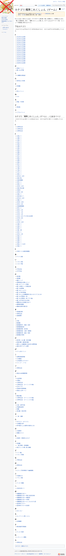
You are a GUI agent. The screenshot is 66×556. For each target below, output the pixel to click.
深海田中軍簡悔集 (21, 388)
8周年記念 (19, 465)
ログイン (55, 1)
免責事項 (41, 553)
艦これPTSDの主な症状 (23, 300)
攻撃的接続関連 (21, 356)
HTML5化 (19, 269)
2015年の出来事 (21, 41)
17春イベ (19, 170)
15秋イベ (19, 150)
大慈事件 (19, 431)
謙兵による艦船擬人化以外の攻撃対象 (27, 344)
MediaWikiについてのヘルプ (7, 22)
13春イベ (19, 140)
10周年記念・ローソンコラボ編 (25, 399)
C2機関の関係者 (21, 75)
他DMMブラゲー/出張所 (23, 505)
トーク (43, 13)
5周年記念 (19, 368)
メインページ (5, 16)
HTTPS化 (19, 271)
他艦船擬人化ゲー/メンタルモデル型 (26, 501)
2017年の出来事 (21, 45)
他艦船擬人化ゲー (21, 493)
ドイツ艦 (19, 452)
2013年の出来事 (21, 37)
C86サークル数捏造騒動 (23, 251)
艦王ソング (20, 280)
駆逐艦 (18, 323)
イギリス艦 (20, 261)
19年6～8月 (20, 192)
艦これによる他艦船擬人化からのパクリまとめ (29, 294)
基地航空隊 (20, 311)
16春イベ (19, 162)
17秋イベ (19, 166)
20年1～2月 (20, 210)
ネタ (18, 96)
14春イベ (19, 148)
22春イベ (19, 228)
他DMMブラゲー (21, 503)
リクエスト (5, 29)
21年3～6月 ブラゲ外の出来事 (25, 216)
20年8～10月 (20, 202)
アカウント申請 (61, 1)
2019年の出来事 (21, 49)
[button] (5, 25)
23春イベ (19, 236)
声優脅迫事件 (20, 407)
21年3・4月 (20, 214)
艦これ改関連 (20, 288)
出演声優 (19, 378)
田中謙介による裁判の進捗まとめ (25, 425)
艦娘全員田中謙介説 (22, 306)
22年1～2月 (20, 234)
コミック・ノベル (21, 362)
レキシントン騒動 (21, 537)
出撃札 (18, 380)
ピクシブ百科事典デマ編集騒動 (25, 470)
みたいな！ (20, 510)
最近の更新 (4, 17)
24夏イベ (19, 240)
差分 (19, 14)
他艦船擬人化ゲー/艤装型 (23, 497)
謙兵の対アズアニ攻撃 (23, 346)
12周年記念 (20, 382)
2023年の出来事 (21, 57)
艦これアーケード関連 (23, 284)
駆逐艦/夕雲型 (20, 334)
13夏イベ (19, 138)
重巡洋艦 (19, 395)
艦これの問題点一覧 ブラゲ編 (24, 298)
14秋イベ (19, 144)
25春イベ (19, 246)
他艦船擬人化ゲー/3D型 (23, 499)
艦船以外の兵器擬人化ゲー (24, 302)
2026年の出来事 (21, 63)
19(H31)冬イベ (21, 488)
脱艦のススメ (20, 433)
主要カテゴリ (24, 546)
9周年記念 (19, 313)
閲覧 (36, 5)
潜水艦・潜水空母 (21, 411)
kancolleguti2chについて (32, 553)
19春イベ (19, 194)
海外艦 (18, 276)
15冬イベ (19, 156)
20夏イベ (19, 200)
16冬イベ (19, 164)
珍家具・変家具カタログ (23, 438)
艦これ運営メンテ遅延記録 (24, 286)
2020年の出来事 (21, 51)
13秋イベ (19, 136)
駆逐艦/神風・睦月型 (22, 329)
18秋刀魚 (19, 178)
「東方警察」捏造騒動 (23, 445)
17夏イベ (19, 168)
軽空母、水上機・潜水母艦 (24, 340)
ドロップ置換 (20, 454)
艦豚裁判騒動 (20, 304)
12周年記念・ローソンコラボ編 (25, 384)
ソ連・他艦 (20, 416)
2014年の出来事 (21, 39)
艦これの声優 (20, 70)
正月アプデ (20, 386)
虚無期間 (19, 315)
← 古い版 (23, 14)
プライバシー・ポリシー (20, 553)
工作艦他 (19, 358)
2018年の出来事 (21, 47)
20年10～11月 (20, 198)
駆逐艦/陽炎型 (20, 327)
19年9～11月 (20, 186)
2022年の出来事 (21, 55)
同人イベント (20, 91)
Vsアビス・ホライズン (23, 421)
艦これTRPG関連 (21, 292)
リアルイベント (21, 112)
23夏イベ (19, 238)
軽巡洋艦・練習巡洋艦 (23, 342)
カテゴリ (17, 546)
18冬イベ (19, 182)
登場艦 (18, 86)
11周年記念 (20, 128)
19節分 (18, 190)
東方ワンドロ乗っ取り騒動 (24, 447)
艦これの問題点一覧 (22, 296)
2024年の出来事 (21, 59)
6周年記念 (19, 542)
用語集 (18, 107)
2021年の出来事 (21, 53)
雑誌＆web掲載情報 (22, 373)
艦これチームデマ (21, 290)
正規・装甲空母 (21, 405)
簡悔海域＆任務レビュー (23, 282)
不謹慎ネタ (20, 475)
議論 (21, 5)
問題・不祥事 (20, 101)
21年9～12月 (20, 222)
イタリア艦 (20, 263)
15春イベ (19, 154)
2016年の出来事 (21, 43)
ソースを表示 (41, 5)
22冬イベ (19, 232)
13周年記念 (20, 130)
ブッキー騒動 (20, 483)
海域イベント (20, 68)
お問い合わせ (6, 27)
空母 (18, 321)
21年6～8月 (20, 218)
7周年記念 (19, 460)
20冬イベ (19, 208)
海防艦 (18, 278)
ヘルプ (63, 9)
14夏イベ (19, 146)
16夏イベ (19, 160)
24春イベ (19, 242)
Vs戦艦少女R (20, 423)
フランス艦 (20, 477)
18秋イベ (19, 174)
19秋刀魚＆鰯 (20, 188)
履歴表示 (48, 5)
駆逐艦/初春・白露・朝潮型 (24, 331)
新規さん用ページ (21, 390)
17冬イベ (19, 172)
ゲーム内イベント (21, 351)
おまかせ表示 (5, 19)
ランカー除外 (20, 532)
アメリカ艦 (20, 256)
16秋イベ (19, 158)
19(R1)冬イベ (20, 196)
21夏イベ (19, 224)
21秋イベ (19, 220)
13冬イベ (19, 142)
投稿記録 (47, 13)
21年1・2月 (20, 212)
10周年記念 (20, 126)
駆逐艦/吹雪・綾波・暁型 (23, 333)
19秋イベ (19, 184)
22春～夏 (19, 230)
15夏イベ (19, 152)
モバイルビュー (47, 553)
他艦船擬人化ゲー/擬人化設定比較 (26, 495)
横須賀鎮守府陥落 (21, 526)
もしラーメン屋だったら (23, 516)
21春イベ (19, 226)
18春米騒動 (20, 180)
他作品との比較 (21, 80)
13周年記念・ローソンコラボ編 (25, 397)
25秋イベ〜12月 (21, 244)
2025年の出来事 (21, 61)
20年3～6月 (20, 204)
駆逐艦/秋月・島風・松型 (23, 325)
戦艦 (18, 409)
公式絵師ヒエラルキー (23, 360)
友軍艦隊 (19, 521)
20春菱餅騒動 (20, 206)
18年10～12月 (20, 176)
